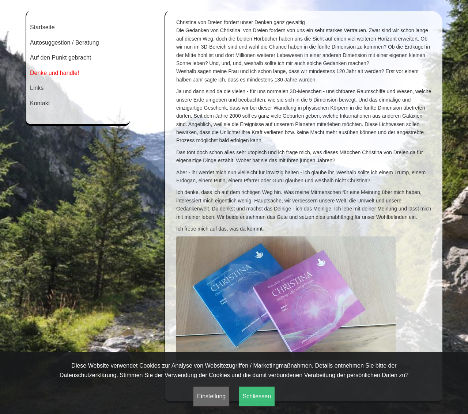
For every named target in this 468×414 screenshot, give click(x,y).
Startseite (42, 27)
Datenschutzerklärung (88, 375)
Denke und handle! (54, 73)
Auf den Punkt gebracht (60, 57)
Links (37, 88)
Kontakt (40, 103)
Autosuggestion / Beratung (64, 42)
